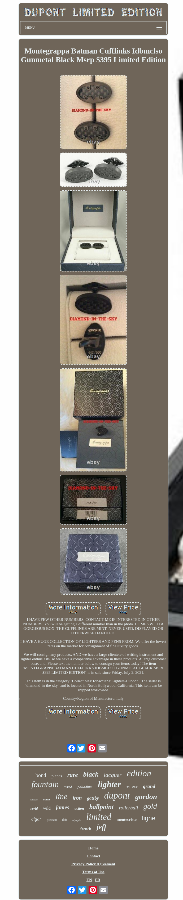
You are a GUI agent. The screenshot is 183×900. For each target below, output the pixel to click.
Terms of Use (93, 872)
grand (149, 786)
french (85, 829)
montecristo (127, 819)
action (79, 808)
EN (89, 880)
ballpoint (101, 806)
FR (97, 880)
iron (77, 798)
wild (46, 808)
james (62, 807)
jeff (101, 827)
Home (93, 848)
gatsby (93, 798)
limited (98, 817)
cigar (36, 819)
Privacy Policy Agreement (93, 864)
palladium (85, 787)
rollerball (128, 807)
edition (139, 773)
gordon (146, 796)
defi (64, 820)
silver (132, 787)
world (34, 808)
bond (41, 775)
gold (150, 806)
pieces (56, 776)
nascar (34, 799)
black (90, 774)
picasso (52, 820)
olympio (76, 820)
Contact (93, 856)
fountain (45, 784)
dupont (117, 795)
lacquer (112, 775)
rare (72, 775)
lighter (109, 784)
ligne (148, 818)
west (68, 786)
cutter (46, 799)
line (61, 796)
